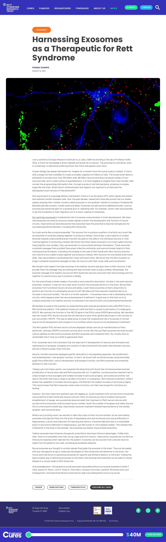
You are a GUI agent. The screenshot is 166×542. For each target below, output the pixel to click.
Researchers (63, 8)
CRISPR (38, 487)
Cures (30, 8)
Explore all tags (101, 487)
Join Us (146, 7)
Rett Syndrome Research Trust (62, 521)
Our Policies (113, 521)
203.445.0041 (64, 508)
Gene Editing (56, 487)
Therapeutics (78, 487)
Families (44, 8)
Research (42, 30)
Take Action (154, 534)
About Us (99, 8)
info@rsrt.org (64, 511)
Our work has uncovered (43, 217)
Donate (131, 7)
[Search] (157, 7)
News (113, 8)
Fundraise (82, 8)
